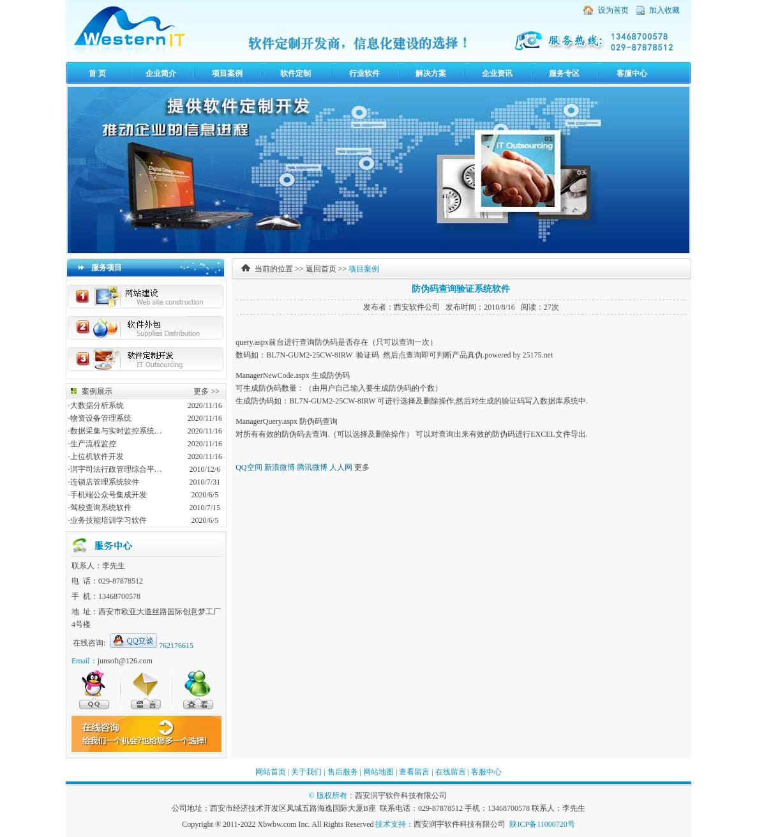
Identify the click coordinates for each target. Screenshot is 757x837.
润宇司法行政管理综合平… (116, 469)
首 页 (97, 73)
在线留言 (450, 771)
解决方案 (431, 73)
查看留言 (414, 771)
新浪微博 (279, 467)
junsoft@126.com (125, 660)
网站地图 (378, 771)
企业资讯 (497, 73)
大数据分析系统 (97, 405)
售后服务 (342, 771)
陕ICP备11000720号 (541, 824)
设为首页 (613, 10)
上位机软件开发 (97, 456)
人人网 (340, 467)
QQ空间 (249, 467)
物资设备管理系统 (100, 418)
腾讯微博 (312, 467)
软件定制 (295, 73)
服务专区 (564, 73)
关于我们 (306, 771)
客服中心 (632, 73)
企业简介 (161, 73)
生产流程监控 (93, 443)
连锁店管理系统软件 (104, 482)
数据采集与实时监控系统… (116, 430)
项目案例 (227, 73)
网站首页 (270, 771)
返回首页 (321, 268)
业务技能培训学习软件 (108, 520)
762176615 (176, 645)
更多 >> (206, 391)
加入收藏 (664, 10)
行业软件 (364, 73)
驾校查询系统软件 (100, 507)
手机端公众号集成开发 (108, 494)
